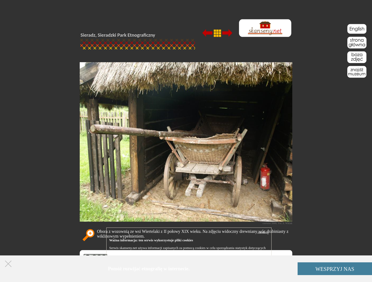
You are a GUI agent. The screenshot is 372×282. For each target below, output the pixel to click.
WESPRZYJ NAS (334, 269)
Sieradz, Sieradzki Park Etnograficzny (118, 35)
